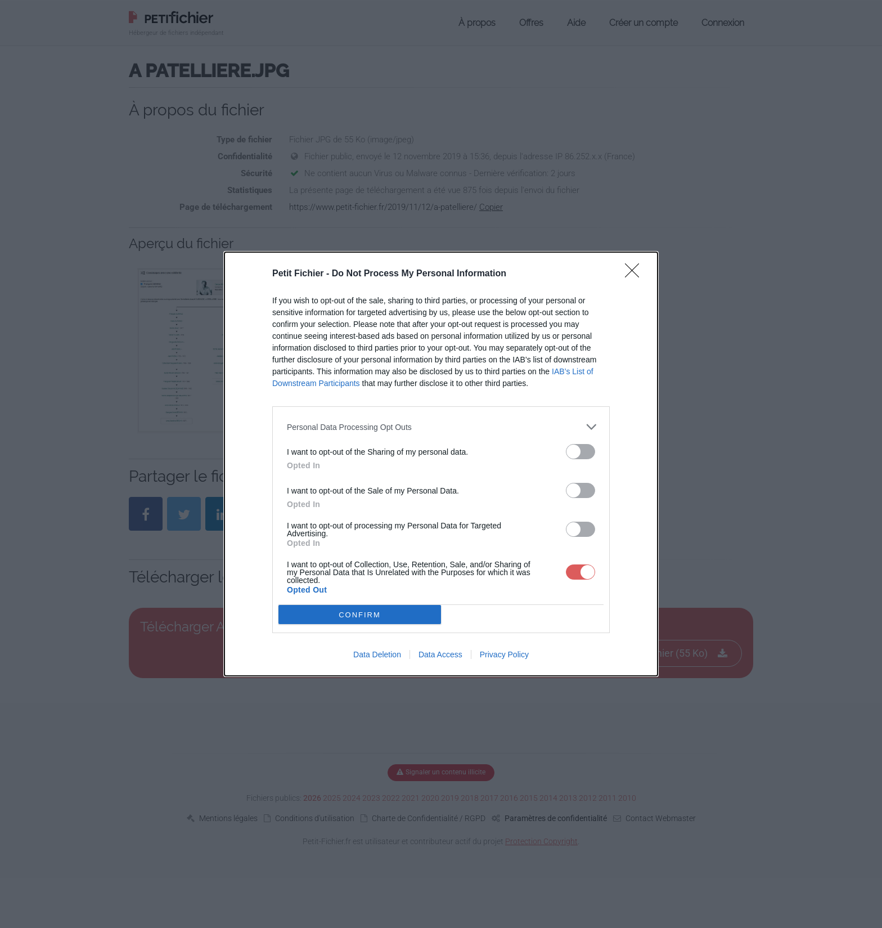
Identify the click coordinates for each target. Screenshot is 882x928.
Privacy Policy (504, 654)
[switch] (580, 451)
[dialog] (441, 464)
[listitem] (441, 427)
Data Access (440, 654)
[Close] (635, 274)
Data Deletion (377, 654)
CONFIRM (360, 614)
